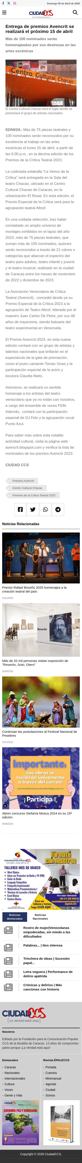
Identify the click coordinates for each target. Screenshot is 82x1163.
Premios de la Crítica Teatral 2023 (34, 495)
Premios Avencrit (23, 480)
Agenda (50, 1084)
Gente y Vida (13, 1095)
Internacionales (15, 1078)
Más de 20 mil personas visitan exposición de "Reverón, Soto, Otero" (35, 662)
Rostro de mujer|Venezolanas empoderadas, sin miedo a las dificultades (46, 932)
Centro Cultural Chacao (27, 488)
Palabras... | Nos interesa (42, 945)
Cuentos (51, 1073)
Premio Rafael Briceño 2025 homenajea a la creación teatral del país (34, 589)
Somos (50, 1095)
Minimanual (53, 1078)
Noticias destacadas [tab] (15, 917)
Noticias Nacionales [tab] (40, 917)
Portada (50, 1067)
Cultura (9, 1084)
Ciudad (50, 1089)
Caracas (10, 1067)
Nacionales (12, 1073)
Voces (9, 1089)
